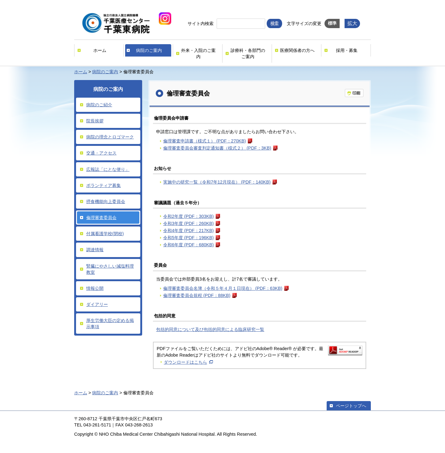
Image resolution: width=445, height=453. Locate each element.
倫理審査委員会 (101, 217)
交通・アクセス (101, 152)
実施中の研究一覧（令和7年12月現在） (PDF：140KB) (217, 182)
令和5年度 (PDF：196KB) (188, 237)
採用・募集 (347, 50)
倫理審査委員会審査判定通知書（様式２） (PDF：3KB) (217, 148)
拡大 (352, 23)
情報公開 (95, 288)
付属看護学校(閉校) (105, 233)
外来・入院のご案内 (198, 53)
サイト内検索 (201, 23)
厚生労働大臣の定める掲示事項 (110, 323)
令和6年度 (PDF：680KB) (188, 244)
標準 (332, 23)
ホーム (99, 50)
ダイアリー (97, 304)
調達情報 (95, 249)
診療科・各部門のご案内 (248, 53)
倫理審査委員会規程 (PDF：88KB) (197, 295)
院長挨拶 (95, 120)
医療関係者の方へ (297, 50)
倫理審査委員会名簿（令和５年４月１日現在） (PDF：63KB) (222, 288)
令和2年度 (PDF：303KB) (188, 216)
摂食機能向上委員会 (105, 201)
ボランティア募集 (103, 185)
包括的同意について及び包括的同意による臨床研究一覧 (210, 329)
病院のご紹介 (99, 104)
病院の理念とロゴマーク (110, 136)
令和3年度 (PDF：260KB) (188, 223)
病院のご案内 (149, 50)
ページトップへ (351, 405)
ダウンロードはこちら (185, 362)
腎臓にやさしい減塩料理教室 (110, 269)
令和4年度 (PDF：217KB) (188, 230)
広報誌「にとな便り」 (107, 169)
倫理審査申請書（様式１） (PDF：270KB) (204, 140)
